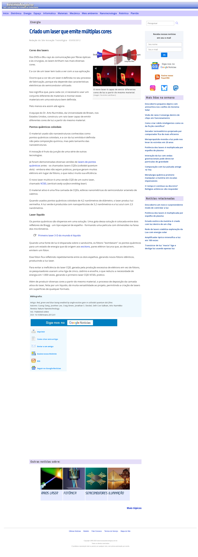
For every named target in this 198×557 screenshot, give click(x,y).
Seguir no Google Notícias (49, 368)
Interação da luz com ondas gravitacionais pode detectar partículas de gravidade (159, 158)
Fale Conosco (97, 531)
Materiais (63, 13)
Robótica (123, 13)
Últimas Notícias (75, 531)
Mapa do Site (125, 531)
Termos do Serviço (111, 531)
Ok (164, 55)
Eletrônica (16, 13)
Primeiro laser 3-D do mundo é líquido (59, 235)
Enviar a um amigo (45, 346)
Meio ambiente (90, 13)
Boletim (86, 531)
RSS (38, 361)
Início (6, 13)
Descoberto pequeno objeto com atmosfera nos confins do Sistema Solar (162, 106)
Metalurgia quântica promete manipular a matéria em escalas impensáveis (161, 177)
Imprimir (41, 331)
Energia (27, 13)
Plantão (135, 13)
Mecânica (75, 13)
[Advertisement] (14, 61)
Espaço (37, 13)
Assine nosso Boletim (47, 354)
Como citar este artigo (47, 339)
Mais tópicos (134, 508)
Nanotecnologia (108, 13)
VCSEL (43, 183)
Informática (49, 13)
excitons (85, 246)
